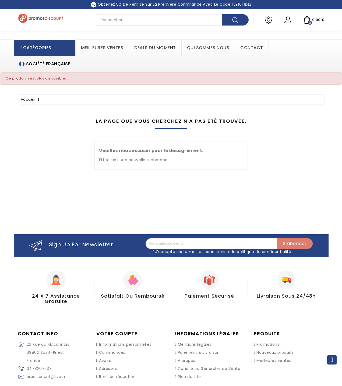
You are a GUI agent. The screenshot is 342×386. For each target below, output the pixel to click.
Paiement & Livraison (199, 352)
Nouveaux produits (275, 352)
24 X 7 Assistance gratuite (56, 299)
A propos (186, 360)
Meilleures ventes (273, 360)
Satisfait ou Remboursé (133, 296)
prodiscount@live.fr (46, 376)
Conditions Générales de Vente (209, 368)
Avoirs (105, 360)
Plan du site (189, 376)
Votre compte (116, 333)
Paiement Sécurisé (209, 296)
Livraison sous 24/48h (286, 296)
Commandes (112, 352)
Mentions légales (194, 344)
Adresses (108, 368)
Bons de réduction (117, 376)
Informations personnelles (125, 344)
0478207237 (39, 368)
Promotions (267, 344)
